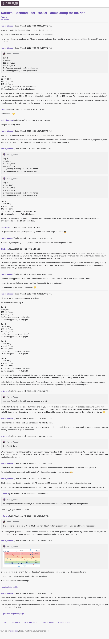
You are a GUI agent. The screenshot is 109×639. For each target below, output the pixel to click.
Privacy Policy (64, 622)
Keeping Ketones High (10, 587)
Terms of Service (47, 622)
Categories (15, 622)
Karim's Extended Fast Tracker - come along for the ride (43, 13)
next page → (20, 614)
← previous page (8, 614)
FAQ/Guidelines (30, 622)
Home (4, 622)
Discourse (14, 631)
